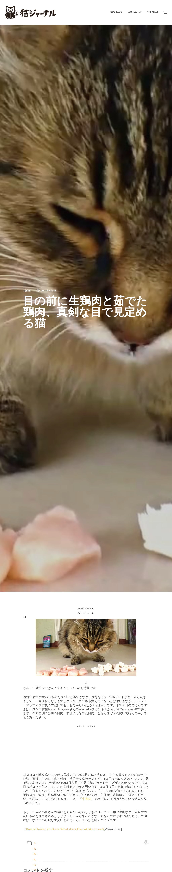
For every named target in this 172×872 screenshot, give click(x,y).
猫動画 (27, 290)
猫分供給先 (116, 12)
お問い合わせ (134, 12)
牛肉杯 (86, 799)
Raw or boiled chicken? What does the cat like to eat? (66, 829)
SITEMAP (153, 12)
